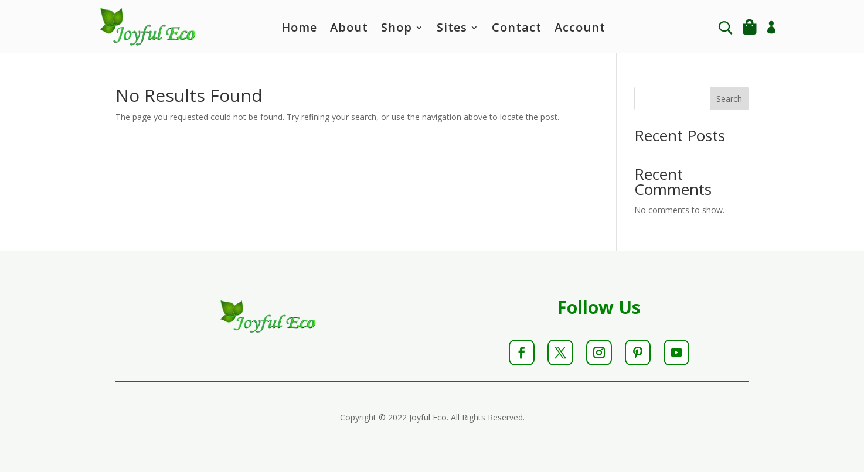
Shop (396, 29)
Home (299, 29)
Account (580, 29)
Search (729, 98)
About (349, 29)
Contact (517, 29)
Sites (452, 29)
